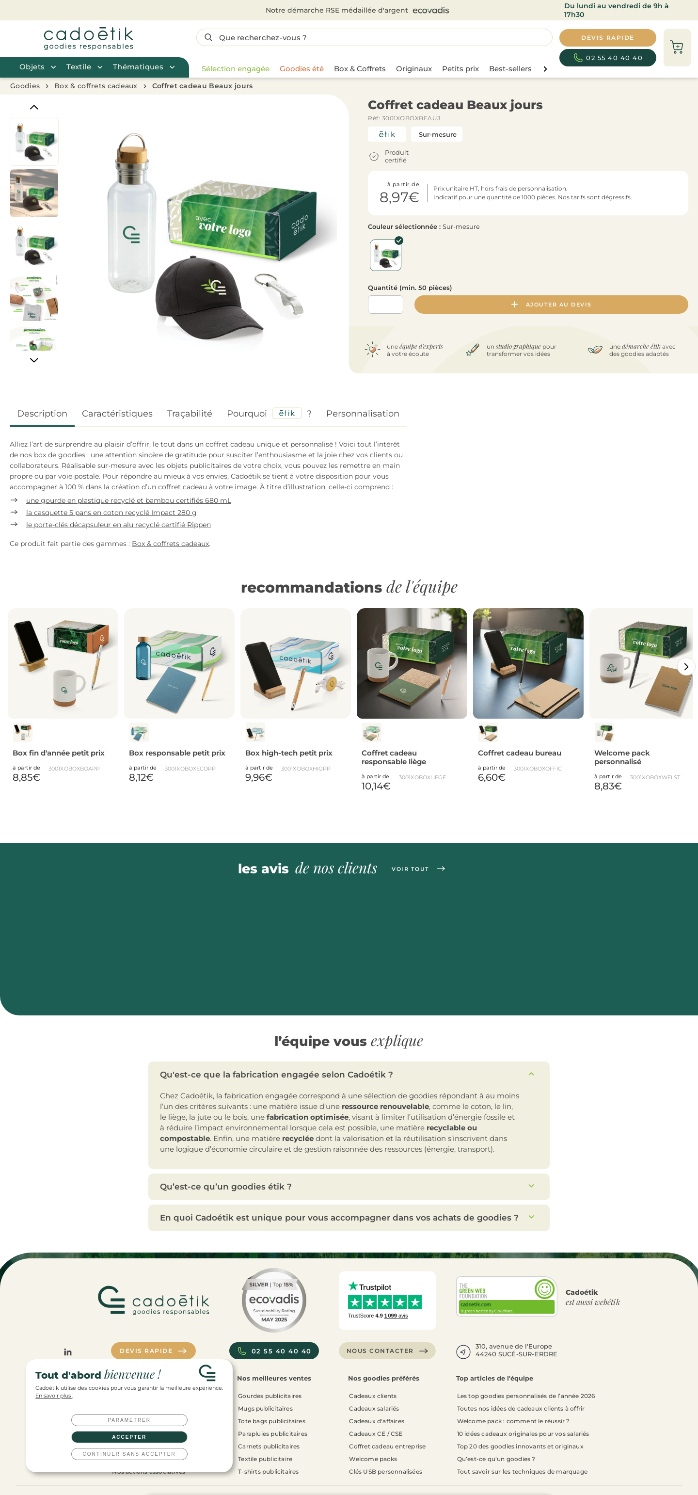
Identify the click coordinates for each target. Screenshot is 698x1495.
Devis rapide (153, 1350)
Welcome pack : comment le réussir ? (513, 1420)
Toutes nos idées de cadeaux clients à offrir (521, 1408)
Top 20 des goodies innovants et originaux (520, 1445)
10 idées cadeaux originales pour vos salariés (523, 1433)
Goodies (25, 85)
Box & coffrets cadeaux (96, 85)
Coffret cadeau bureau (519, 752)
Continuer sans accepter (129, 1454)
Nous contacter (387, 1350)
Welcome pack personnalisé (622, 757)
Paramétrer (129, 1420)
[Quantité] (385, 304)
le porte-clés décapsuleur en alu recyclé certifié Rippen (118, 524)
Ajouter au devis (551, 304)
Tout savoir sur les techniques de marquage (522, 1471)
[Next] (34, 360)
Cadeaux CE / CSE (375, 1433)
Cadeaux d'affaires (376, 1420)
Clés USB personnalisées (385, 1471)
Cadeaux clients (373, 1395)
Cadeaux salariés (374, 1408)
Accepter (129, 1437)
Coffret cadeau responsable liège (394, 757)
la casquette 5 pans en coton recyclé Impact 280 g (111, 512)
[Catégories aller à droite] (686, 666)
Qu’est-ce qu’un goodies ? (496, 1458)
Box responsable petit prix (177, 752)
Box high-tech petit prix (289, 752)
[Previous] (34, 107)
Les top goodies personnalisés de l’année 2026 (526, 1395)
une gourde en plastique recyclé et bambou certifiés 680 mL (128, 500)
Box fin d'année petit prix (59, 752)
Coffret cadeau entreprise (387, 1445)
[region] (372, 69)
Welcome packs (373, 1458)
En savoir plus (53, 1396)
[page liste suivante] (545, 69)
